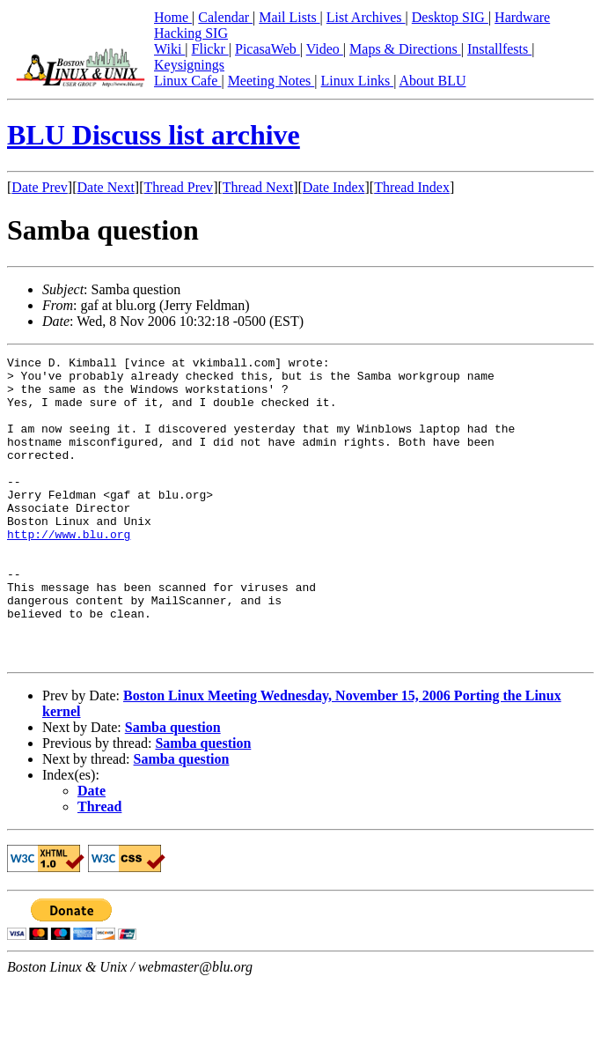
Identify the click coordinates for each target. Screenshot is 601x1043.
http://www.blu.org (68, 571)
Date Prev (39, 187)
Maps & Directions (405, 48)
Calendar (225, 17)
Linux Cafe (187, 80)
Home (173, 17)
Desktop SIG (450, 17)
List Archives (366, 17)
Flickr (210, 48)
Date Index (334, 187)
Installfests (499, 48)
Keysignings (189, 64)
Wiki (169, 48)
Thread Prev (178, 187)
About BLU (432, 80)
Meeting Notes (271, 80)
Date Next (106, 187)
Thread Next (258, 187)
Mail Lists (289, 17)
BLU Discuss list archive (153, 135)
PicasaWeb (267, 48)
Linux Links (356, 80)
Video (324, 48)
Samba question (173, 787)
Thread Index (412, 187)
